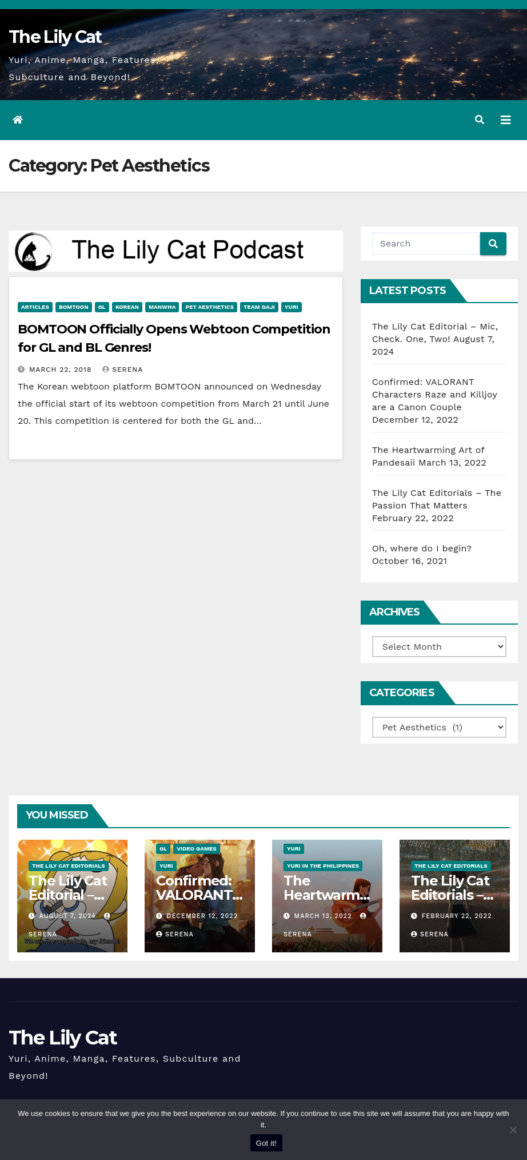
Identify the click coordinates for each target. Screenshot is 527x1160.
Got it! (266, 1143)
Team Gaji (259, 307)
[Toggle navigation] (505, 120)
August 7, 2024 (69, 916)
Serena (122, 370)
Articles (35, 307)
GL (102, 307)
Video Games (197, 848)
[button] (479, 119)
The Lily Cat (55, 36)
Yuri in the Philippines (323, 866)
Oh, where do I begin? (422, 548)
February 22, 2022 (457, 916)
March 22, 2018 (61, 370)
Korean (127, 307)
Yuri (291, 307)
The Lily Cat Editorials (68, 866)
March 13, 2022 (324, 916)
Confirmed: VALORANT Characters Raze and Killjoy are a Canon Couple (434, 394)
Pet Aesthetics (209, 307)
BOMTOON (74, 307)
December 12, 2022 (202, 916)
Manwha (162, 307)
